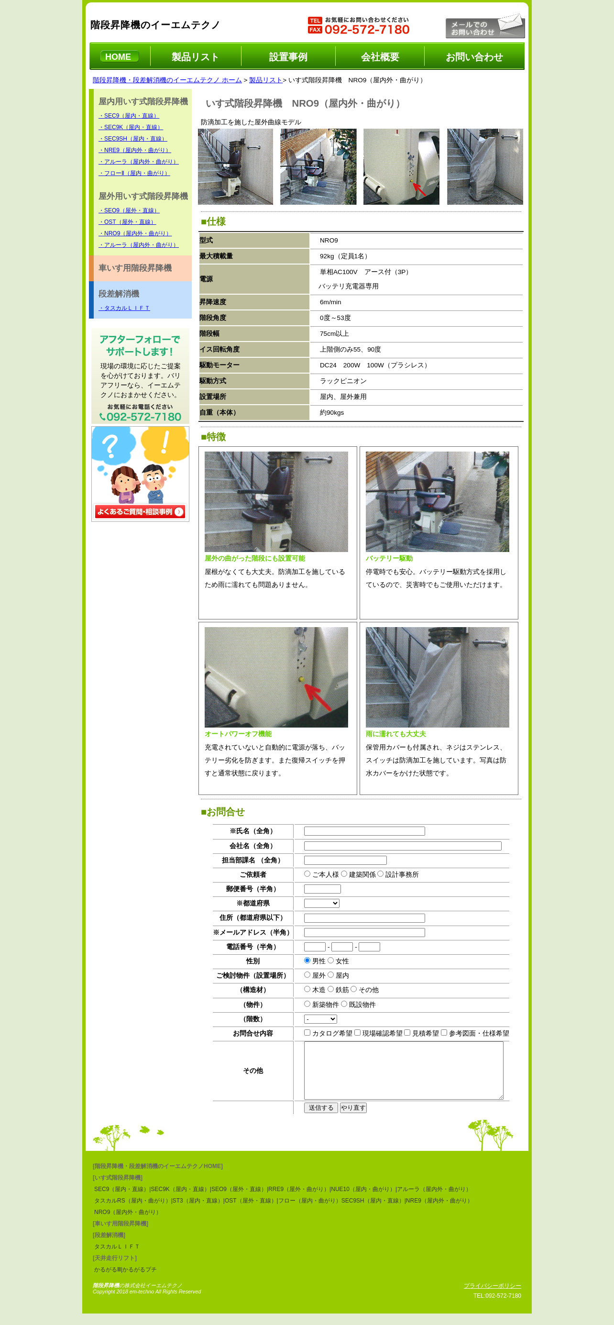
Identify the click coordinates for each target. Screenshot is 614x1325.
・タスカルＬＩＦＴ (124, 308)
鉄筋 (333, 990)
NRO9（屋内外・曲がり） (128, 1223)
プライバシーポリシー (492, 1297)
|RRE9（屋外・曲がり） (298, 1200)
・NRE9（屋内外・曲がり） (135, 150)
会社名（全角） (243, 846)
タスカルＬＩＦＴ (117, 1258)
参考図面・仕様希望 (469, 1033)
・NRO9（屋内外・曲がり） (135, 233)
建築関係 (353, 874)
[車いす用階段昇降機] (120, 1235)
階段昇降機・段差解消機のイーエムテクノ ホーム (167, 80)
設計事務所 (393, 874)
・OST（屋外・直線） (127, 222)
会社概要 (380, 57)
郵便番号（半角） (244, 889)
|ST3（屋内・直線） (197, 1212)
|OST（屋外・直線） (250, 1212)
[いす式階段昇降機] (118, 1189)
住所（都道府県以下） (243, 917)
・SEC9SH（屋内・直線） (133, 138)
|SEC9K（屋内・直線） (179, 1200)
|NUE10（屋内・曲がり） (362, 1200)
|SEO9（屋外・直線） (238, 1200)
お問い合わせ (474, 57)
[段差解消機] (109, 1246)
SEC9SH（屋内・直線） (373, 1212)
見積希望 (416, 1033)
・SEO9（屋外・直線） (129, 210)
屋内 (333, 975)
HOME (118, 57)
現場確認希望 (373, 1033)
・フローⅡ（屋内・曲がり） (134, 173)
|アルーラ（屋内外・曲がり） (433, 1200)
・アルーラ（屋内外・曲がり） (139, 161)
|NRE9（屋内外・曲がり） (439, 1212)
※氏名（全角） (243, 831)
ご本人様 (316, 874)
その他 (360, 990)
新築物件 (316, 1004)
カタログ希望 (323, 1033)
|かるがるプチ (139, 1281)
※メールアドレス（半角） (244, 932)
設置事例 (288, 57)
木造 (310, 990)
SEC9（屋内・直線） (121, 1200)
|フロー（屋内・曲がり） (309, 1212)
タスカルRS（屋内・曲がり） (132, 1212)
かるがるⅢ (107, 1281)
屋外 (310, 975)
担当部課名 (229, 860)
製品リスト (195, 57)
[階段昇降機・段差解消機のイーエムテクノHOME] (158, 1177)
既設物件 (353, 1004)
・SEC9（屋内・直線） (129, 115)
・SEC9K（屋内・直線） (131, 127)
